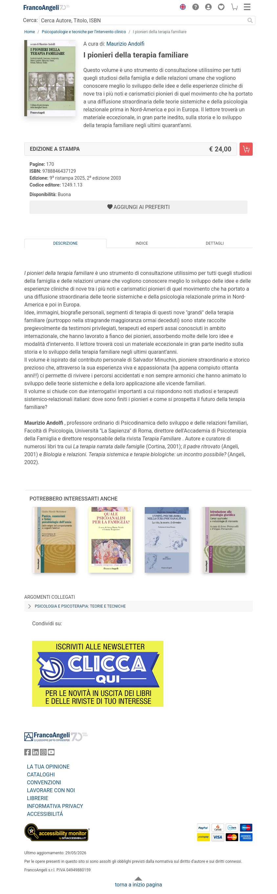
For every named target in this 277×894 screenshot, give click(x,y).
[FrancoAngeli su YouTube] (51, 753)
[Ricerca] (250, 20)
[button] (181, 8)
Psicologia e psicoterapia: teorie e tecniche (80, 606)
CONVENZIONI (44, 782)
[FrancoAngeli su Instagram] (43, 753)
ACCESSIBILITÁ (45, 814)
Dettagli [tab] (215, 243)
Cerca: (30, 20)
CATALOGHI (41, 774)
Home (29, 32)
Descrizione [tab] (65, 243)
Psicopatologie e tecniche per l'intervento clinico (84, 32)
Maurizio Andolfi (125, 44)
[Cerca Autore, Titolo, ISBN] (142, 20)
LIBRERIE (37, 798)
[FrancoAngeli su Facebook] (27, 753)
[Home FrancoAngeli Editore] (47, 8)
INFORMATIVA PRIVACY (55, 806)
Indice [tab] (142, 243)
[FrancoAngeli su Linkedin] (35, 753)
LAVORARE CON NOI (51, 790)
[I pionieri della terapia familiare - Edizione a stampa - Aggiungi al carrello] (246, 149)
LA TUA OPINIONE (48, 767)
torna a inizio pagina (138, 885)
